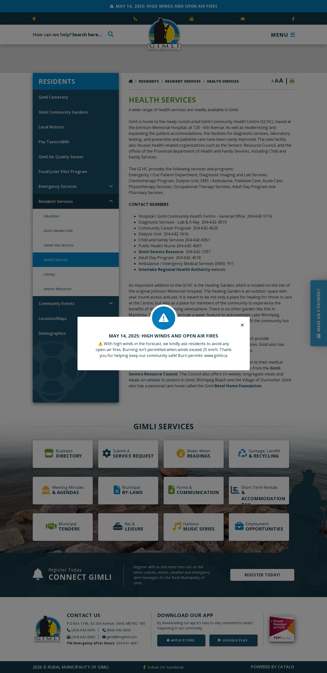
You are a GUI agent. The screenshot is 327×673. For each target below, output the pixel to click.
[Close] (242, 325)
